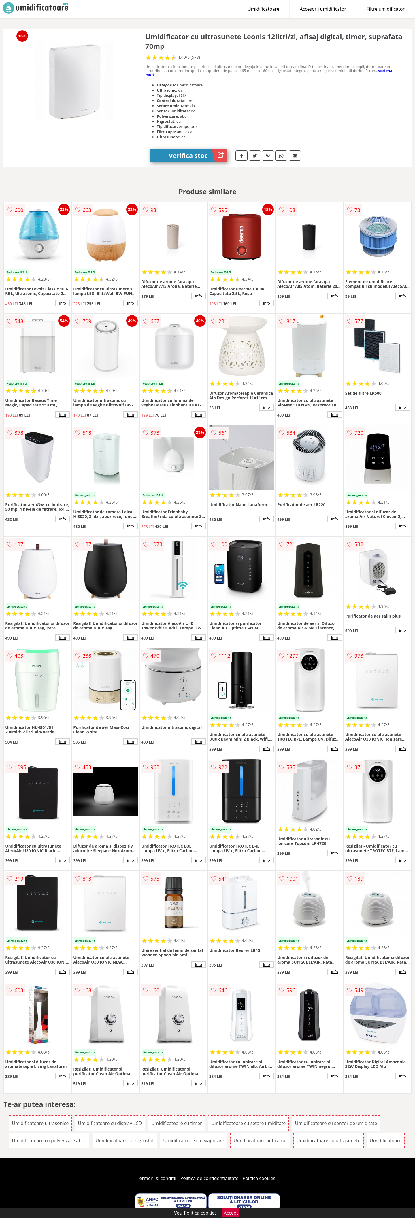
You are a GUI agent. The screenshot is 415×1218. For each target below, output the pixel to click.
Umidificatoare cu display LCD (110, 1123)
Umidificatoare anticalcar (260, 1140)
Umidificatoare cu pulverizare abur (49, 1140)
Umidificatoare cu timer (176, 1123)
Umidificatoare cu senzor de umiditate (336, 1123)
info (62, 303)
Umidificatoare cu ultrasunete (329, 1140)
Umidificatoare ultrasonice (40, 1123)
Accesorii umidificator (323, 9)
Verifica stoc (198, 155)
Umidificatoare (263, 9)
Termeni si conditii (156, 1178)
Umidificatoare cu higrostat (125, 1140)
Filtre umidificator (386, 9)
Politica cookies (259, 1178)
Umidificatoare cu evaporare (193, 1140)
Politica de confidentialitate (209, 1178)
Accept (231, 1213)
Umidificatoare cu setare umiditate (248, 1123)
